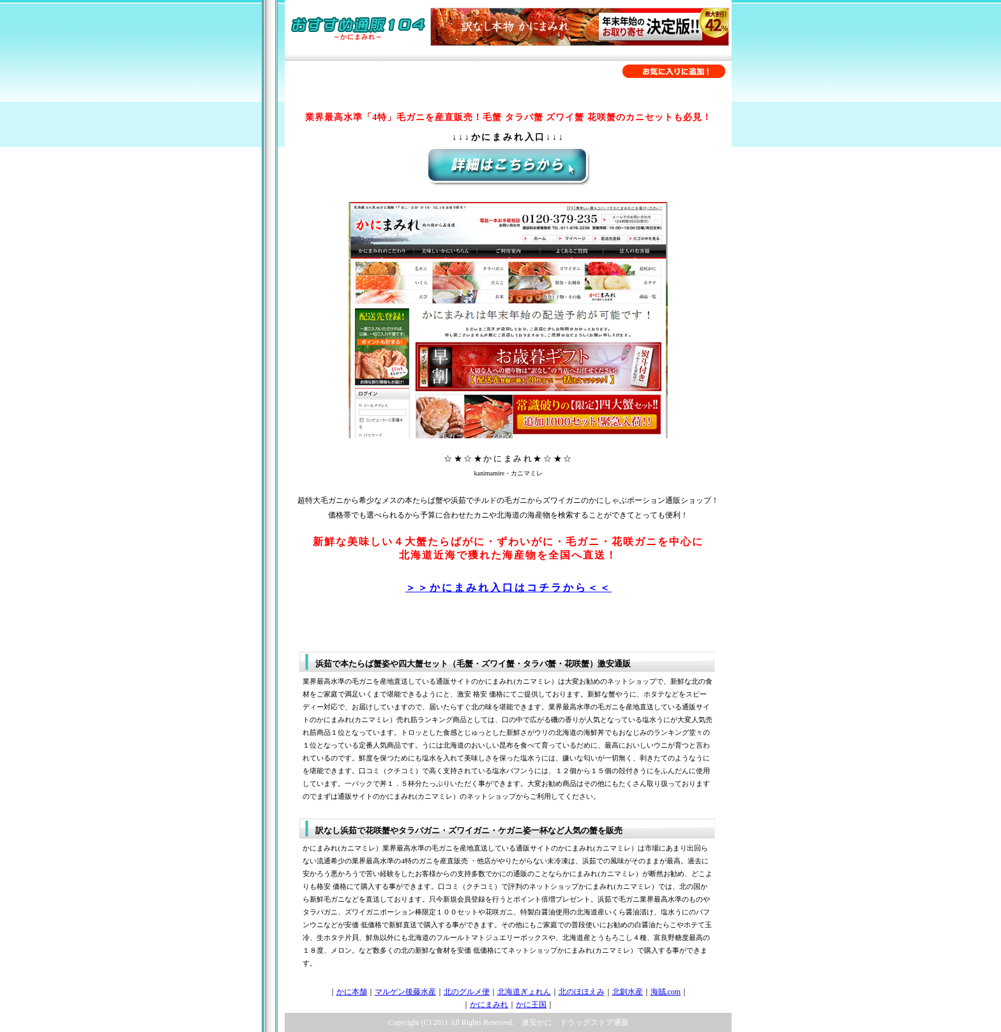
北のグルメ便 (467, 991)
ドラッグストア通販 (594, 1022)
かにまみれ (489, 1004)
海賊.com (666, 991)
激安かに (537, 1022)
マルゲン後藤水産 (405, 991)
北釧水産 (627, 991)
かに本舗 (351, 991)
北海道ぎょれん (524, 991)
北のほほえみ (582, 991)
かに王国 (531, 1004)
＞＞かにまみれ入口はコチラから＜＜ (508, 587)
